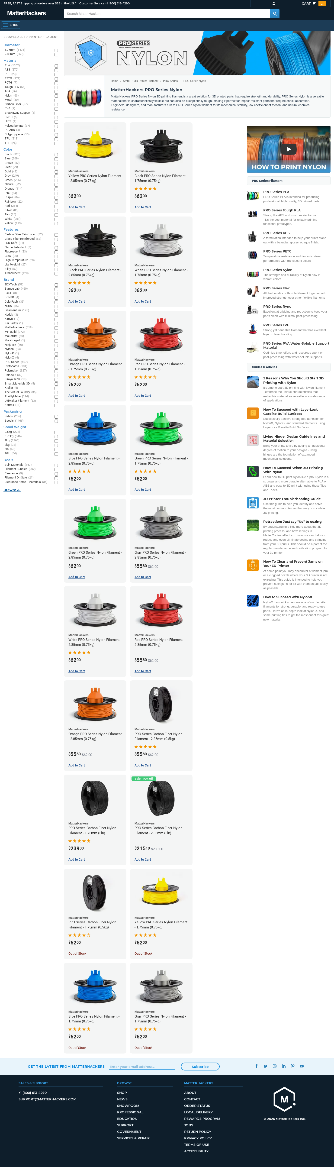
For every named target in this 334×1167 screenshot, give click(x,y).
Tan (10, 214)
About (190, 1093)
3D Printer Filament (146, 81)
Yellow (13, 223)
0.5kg (12, 432)
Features (11, 229)
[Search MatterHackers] (274, 13)
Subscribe (200, 1067)
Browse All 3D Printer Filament (30, 37)
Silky (11, 269)
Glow (11, 256)
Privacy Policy (198, 1138)
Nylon (12, 96)
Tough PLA (15, 87)
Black (12, 154)
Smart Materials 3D (20, 383)
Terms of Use (196, 1145)
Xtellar (11, 388)
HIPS (10, 121)
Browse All (12, 490)
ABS (12, 70)
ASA (11, 91)
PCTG (11, 83)
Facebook (256, 1066)
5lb (10, 449)
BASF (11, 293)
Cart (314, 3)
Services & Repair (133, 1138)
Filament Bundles (20, 469)
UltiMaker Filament (20, 401)
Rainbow (14, 202)
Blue (12, 158)
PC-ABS (12, 130)
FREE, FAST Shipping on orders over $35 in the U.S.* (39, 3)
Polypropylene (17, 134)
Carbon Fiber (16, 104)
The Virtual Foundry (21, 392)
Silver (12, 210)
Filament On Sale (19, 477)
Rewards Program (202, 1119)
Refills (13, 416)
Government (129, 1132)
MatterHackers (19, 327)
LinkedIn (283, 1066)
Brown (12, 163)
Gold (11, 171)
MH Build (15, 332)
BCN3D (12, 297)
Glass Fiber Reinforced (23, 239)
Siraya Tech (16, 379)
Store (126, 81)
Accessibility (196, 1151)
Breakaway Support (20, 113)
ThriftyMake (17, 396)
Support (125, 1125)
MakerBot (14, 336)
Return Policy (197, 1132)
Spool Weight (14, 427)
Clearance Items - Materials (26, 482)
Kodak (11, 315)
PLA (12, 65)
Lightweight (16, 264)
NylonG (13, 349)
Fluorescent (16, 251)
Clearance (14, 473)
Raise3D (13, 375)
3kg (10, 445)
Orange (13, 189)
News (122, 1099)
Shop (122, 1093)
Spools (14, 421)
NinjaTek (14, 345)
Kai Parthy (14, 323)
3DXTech (14, 284)
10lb (11, 453)
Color (7, 149)
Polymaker (16, 371)
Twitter (265, 1066)
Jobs (188, 1125)
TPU (12, 138)
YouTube (302, 1066)
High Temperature (20, 260)
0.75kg (13, 436)
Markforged (15, 340)
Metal (12, 100)
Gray (12, 176)
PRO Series (170, 81)
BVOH (11, 117)
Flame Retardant (18, 247)
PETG (12, 78)
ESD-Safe (14, 243)
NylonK (12, 353)
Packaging (12, 411)
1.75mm (15, 50)
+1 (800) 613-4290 (117, 3)
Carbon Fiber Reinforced (24, 234)
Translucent (17, 273)
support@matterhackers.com (47, 1099)
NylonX (12, 358)
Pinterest (293, 1066)
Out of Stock (77, 953)
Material (10, 60)
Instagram (274, 1066)
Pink (11, 193)
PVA (10, 108)
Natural (13, 184)
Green (13, 180)
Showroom (128, 1106)
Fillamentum (17, 310)
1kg (12, 440)
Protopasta (16, 366)
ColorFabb (15, 302)
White (13, 219)
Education (127, 1119)
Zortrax (13, 405)
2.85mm (14, 54)
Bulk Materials (18, 465)
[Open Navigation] (10, 25)
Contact (192, 1099)
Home (114, 81)
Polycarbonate (17, 126)
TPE (11, 143)
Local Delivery (198, 1112)
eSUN (12, 306)
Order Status (197, 1106)
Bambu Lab (16, 289)
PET (11, 74)
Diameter (11, 45)
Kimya (12, 319)
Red (11, 206)
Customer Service (91, 3)
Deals (8, 460)
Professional (130, 1112)
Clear (11, 167)
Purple (12, 197)
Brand (8, 280)
